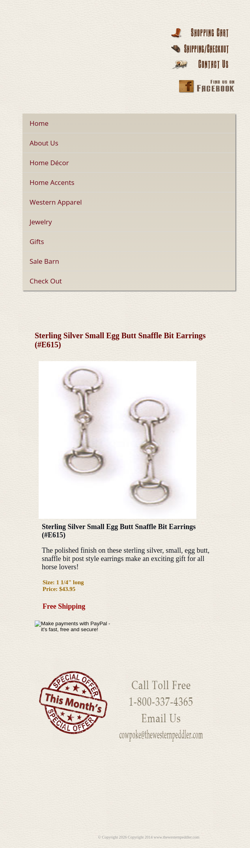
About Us (44, 142)
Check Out (46, 280)
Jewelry (41, 221)
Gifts (37, 241)
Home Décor (49, 162)
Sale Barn (44, 261)
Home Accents (52, 182)
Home (39, 123)
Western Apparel (56, 202)
